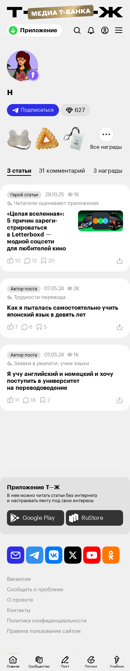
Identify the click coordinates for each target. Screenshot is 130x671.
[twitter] (72, 555)
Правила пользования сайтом (44, 631)
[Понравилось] (13, 261)
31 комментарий (62, 171)
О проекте (20, 600)
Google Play (32, 518)
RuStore (85, 518)
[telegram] (34, 555)
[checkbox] (118, 30)
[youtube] (92, 555)
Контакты (19, 610)
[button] (33, 75)
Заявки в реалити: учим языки (48, 364)
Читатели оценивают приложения (53, 203)
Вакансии (19, 579)
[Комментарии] (30, 261)
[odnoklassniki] (111, 555)
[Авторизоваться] (105, 30)
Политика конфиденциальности (47, 620)
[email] (15, 555)
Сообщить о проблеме (35, 589)
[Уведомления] (91, 30)
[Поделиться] (119, 261)
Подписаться (33, 110)
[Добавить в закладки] (47, 261)
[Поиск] (77, 30)
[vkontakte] (53, 555)
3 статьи (19, 171)
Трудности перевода (36, 297)
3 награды (107, 171)
